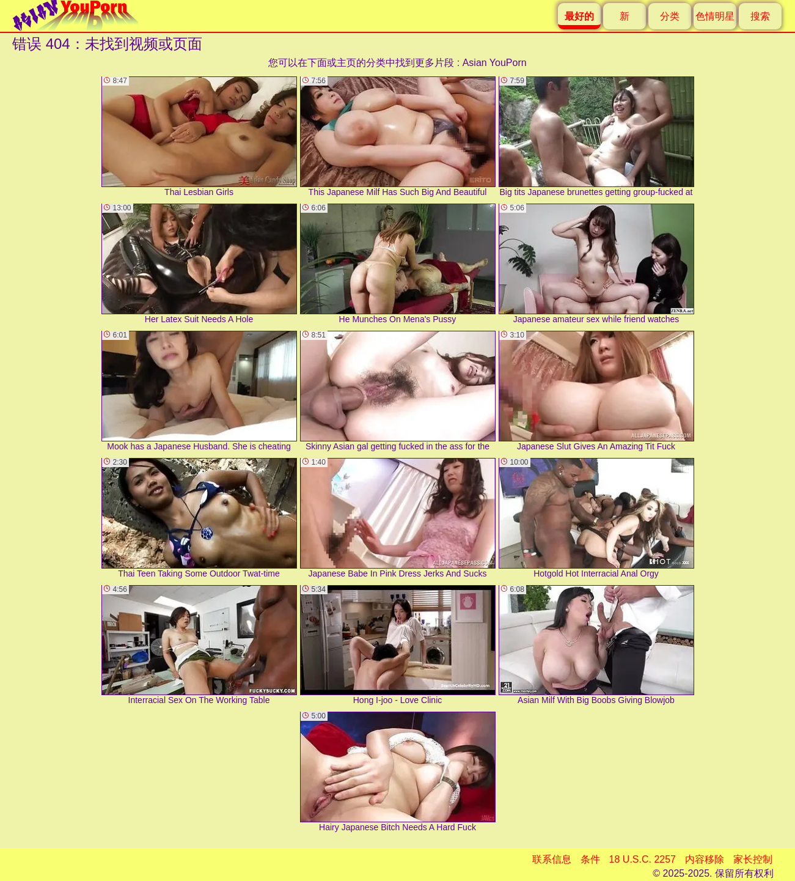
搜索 (760, 16)
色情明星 (715, 16)
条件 (590, 859)
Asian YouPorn (495, 62)
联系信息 (551, 859)
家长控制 (752, 859)
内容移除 (704, 859)
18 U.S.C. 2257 (642, 859)
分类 (670, 16)
